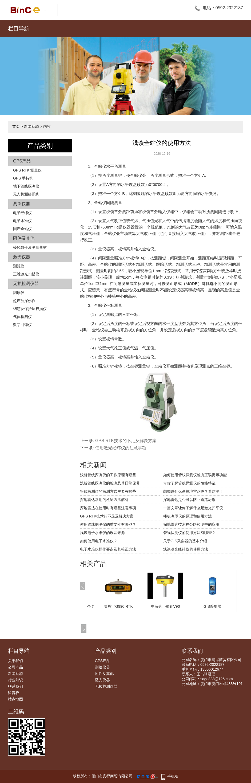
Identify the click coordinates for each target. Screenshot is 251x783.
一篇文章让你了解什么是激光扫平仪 (193, 508)
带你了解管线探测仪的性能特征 (189, 483)
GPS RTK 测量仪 (27, 170)
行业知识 (15, 680)
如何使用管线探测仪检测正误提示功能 (195, 475)
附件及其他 (23, 238)
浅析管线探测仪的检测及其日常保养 (110, 483)
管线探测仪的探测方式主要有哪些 (108, 491)
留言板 (13, 693)
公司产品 (15, 667)
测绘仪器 (21, 203)
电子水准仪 (22, 221)
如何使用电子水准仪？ (98, 541)
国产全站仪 (22, 229)
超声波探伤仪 (24, 301)
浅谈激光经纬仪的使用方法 (185, 549)
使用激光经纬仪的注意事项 (120, 448)
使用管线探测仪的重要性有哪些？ (108, 524)
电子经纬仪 (22, 213)
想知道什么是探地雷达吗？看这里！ (193, 491)
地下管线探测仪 (26, 186)
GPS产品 (22, 161)
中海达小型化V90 (173, 606)
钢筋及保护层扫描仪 (30, 309)
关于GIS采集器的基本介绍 (185, 541)
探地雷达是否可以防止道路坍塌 (189, 499)
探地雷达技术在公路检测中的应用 (191, 524)
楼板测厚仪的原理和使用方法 (187, 516)
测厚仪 (18, 293)
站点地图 (15, 699)
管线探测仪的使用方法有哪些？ (189, 533)
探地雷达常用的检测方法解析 (104, 499)
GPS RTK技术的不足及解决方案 (126, 440)
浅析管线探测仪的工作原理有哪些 (108, 475)
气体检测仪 (22, 317)
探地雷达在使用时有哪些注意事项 (108, 508)
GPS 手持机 (23, 178)
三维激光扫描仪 (26, 274)
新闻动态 (31, 126)
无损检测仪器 (26, 283)
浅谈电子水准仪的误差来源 (102, 533)
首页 (16, 126)
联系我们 (15, 686)
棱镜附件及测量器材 (30, 247)
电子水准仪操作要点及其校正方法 (108, 549)
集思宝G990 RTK (126, 606)
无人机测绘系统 (26, 194)
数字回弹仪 (22, 325)
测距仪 (18, 266)
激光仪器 (21, 257)
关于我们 (15, 661)
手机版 (172, 776)
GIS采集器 (220, 606)
